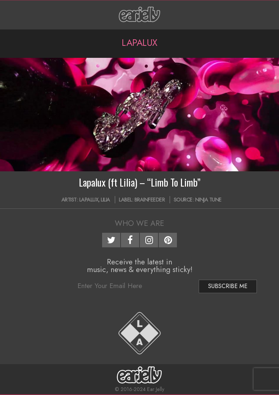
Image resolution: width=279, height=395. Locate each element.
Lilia (105, 199)
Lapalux (88, 199)
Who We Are (139, 223)
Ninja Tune (208, 199)
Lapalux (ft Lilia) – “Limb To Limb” (140, 182)
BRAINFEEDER (149, 199)
